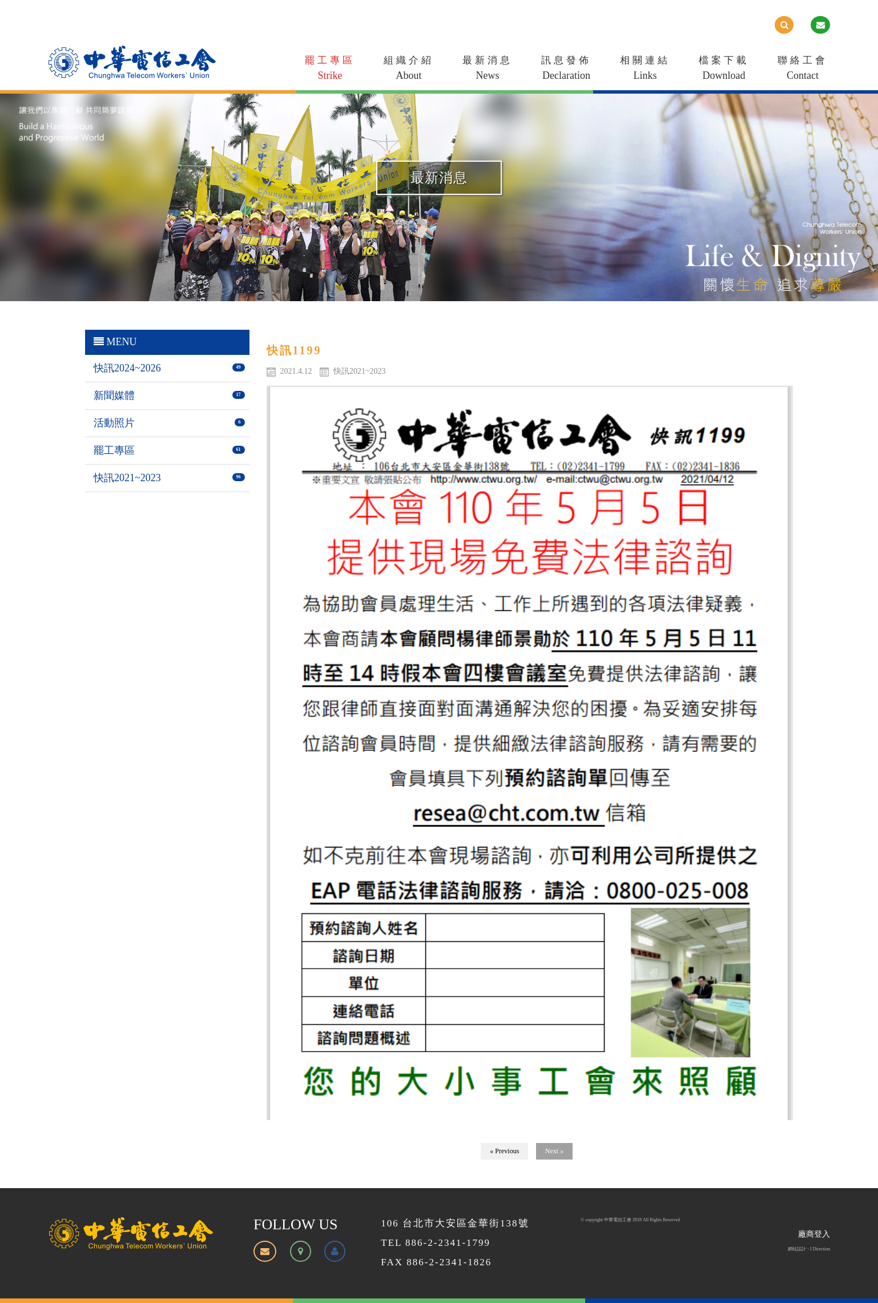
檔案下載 (724, 70)
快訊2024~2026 (127, 368)
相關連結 (645, 70)
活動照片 (114, 423)
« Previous (504, 1151)
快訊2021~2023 (127, 477)
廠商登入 (814, 1234)
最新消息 (487, 70)
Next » (554, 1151)
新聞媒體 (114, 395)
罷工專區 (330, 70)
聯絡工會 (803, 70)
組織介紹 (409, 70)
